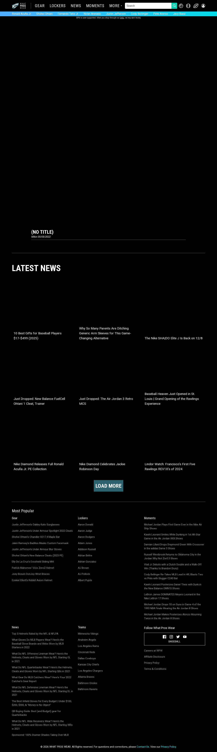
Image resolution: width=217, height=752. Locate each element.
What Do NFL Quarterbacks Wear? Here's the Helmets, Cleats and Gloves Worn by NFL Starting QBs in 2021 (42, 669)
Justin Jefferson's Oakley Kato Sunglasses (36, 524)
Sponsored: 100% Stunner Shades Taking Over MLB (40, 734)
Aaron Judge (85, 530)
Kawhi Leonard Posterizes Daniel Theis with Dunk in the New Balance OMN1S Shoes (172, 586)
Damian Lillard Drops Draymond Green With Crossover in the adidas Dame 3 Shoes (174, 546)
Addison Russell (87, 549)
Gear (40, 6)
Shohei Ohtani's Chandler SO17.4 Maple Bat (36, 536)
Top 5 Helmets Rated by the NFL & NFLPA (35, 633)
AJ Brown (83, 567)
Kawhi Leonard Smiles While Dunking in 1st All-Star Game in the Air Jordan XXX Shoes (172, 536)
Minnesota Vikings (88, 633)
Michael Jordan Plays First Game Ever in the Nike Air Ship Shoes (173, 526)
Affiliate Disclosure (154, 656)
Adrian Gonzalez (87, 561)
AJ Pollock (84, 574)
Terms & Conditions (155, 668)
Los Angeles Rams (88, 646)
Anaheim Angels (87, 639)
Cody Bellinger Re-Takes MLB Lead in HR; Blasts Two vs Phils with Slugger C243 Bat (173, 576)
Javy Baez (179, 13)
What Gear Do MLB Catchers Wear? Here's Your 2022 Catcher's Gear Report (41, 679)
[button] (203, 6)
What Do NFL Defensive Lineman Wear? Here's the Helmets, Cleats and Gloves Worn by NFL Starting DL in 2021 (42, 691)
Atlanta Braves (86, 676)
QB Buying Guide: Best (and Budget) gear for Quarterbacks (36, 713)
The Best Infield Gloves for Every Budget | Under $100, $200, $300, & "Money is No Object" (42, 703)
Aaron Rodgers (86, 536)
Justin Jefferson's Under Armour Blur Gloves (37, 549)
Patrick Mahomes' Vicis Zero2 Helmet (33, 567)
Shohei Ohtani (44, 13)
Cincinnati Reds (86, 652)
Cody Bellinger (139, 13)
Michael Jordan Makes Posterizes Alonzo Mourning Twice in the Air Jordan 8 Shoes (172, 616)
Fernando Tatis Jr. (68, 13)
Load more (108, 486)
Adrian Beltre (85, 555)
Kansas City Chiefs (88, 664)
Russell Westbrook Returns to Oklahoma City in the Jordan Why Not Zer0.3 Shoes (172, 556)
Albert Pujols (85, 580)
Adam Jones (85, 543)
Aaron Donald (85, 524)
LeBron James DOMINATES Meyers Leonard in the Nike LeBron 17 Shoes (172, 596)
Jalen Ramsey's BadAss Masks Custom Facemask (40, 543)
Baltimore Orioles (87, 683)
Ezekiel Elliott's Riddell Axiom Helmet (32, 580)
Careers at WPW (153, 650)
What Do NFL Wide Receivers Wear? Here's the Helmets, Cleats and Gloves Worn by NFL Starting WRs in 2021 (42, 725)
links (122, 18)
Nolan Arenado (92, 13)
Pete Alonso (160, 13)
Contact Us (143, 746)
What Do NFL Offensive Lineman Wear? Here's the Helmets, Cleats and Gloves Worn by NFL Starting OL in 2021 (41, 657)
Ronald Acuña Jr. (21, 13)
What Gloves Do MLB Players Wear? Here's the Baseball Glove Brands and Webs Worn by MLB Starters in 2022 (38, 643)
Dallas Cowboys (87, 658)
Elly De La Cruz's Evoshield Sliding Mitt (33, 561)
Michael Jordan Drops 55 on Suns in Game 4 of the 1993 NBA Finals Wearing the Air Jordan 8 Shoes (172, 606)
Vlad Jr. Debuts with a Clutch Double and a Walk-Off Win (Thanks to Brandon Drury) (173, 566)
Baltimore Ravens (87, 689)
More (114, 6)
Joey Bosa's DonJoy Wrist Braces (31, 574)
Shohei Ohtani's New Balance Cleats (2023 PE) (37, 555)
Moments (95, 6)
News (76, 6)
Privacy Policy (151, 662)
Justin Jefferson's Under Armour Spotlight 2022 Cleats (42, 530)
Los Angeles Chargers (90, 670)
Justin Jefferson (116, 13)
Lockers (58, 6)
